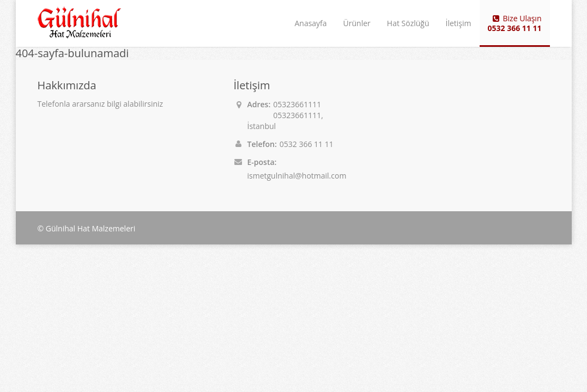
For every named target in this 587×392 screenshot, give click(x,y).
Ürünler (357, 23)
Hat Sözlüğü (408, 23)
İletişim (458, 23)
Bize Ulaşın (515, 23)
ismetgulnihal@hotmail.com (297, 175)
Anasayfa (310, 23)
